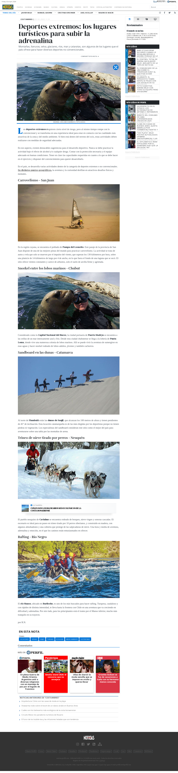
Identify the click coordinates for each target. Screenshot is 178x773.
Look (116, 751)
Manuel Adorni (45, 13)
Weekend (82, 751)
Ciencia (70, 7)
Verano (34, 639)
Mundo (51, 7)
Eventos (88, 7)
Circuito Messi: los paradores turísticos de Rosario (42, 715)
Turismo (50, 639)
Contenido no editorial (142, 7)
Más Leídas (131, 46)
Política (20, 7)
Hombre (72, 751)
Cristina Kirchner (67, 13)
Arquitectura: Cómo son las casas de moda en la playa (43, 701)
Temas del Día (9, 13)
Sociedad (31, 7)
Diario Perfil (31, 751)
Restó (97, 7)
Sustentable (85, 639)
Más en (30, 652)
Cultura (60, 7)
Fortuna (63, 751)
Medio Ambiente (72, 639)
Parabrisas (94, 751)
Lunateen (138, 751)
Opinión (79, 7)
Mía (129, 751)
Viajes (42, 639)
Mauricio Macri (106, 13)
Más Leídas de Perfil (136, 102)
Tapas (104, 7)
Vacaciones (24, 639)
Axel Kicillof (87, 13)
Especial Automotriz (119, 7)
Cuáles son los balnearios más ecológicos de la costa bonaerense (56, 509)
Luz (123, 751)
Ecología (59, 639)
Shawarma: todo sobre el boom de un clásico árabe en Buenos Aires (49, 705)
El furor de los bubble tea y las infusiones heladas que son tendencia (49, 719)
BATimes (148, 751)
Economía (41, 7)
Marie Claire (51, 751)
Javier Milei (27, 13)
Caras (41, 751)
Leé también (37, 505)
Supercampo (106, 751)
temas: (21, 636)
